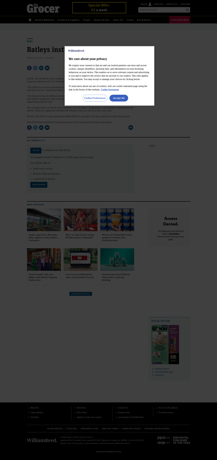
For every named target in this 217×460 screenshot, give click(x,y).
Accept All (119, 98)
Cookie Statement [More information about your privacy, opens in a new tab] (110, 89)
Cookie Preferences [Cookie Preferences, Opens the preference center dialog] (95, 98)
